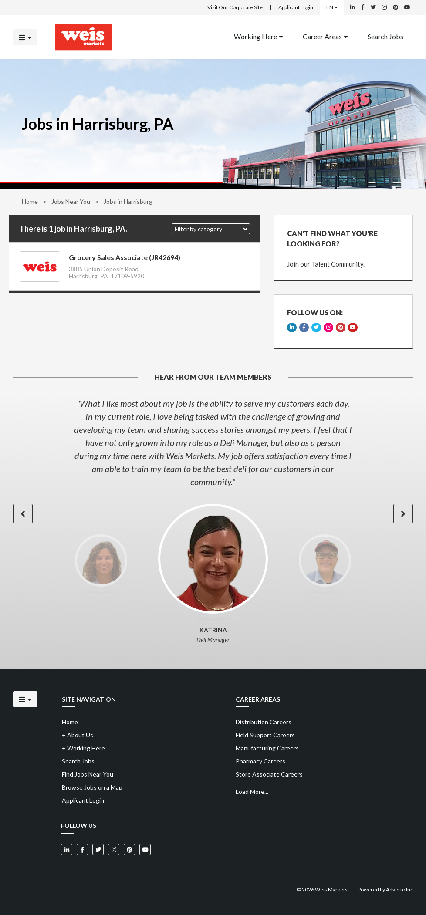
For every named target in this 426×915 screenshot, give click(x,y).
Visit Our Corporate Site (235, 7)
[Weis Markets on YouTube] (407, 7)
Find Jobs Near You (87, 774)
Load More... (252, 791)
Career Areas (325, 36)
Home (30, 201)
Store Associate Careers (269, 774)
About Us (77, 735)
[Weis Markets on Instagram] (384, 7)
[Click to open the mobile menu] (25, 37)
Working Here (258, 36)
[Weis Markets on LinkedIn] (353, 7)
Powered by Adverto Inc (385, 889)
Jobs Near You (70, 201)
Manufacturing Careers (267, 748)
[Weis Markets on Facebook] (362, 7)
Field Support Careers (265, 735)
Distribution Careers (263, 722)
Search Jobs (385, 36)
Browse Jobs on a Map (92, 787)
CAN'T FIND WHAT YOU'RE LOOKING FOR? (332, 238)
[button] (211, 228)
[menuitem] (258, 37)
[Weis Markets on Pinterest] (395, 7)
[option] (213, 442)
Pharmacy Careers (260, 761)
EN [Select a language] (332, 7)
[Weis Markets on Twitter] (373, 7)
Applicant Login (295, 7)
